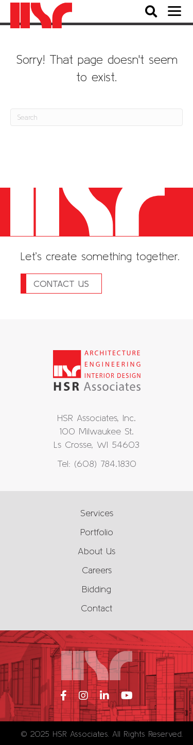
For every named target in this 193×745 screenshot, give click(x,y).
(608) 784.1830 (105, 463)
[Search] (96, 117)
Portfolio (96, 531)
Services (96, 512)
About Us (96, 551)
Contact (96, 608)
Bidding (96, 589)
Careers (97, 570)
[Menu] (174, 11)
